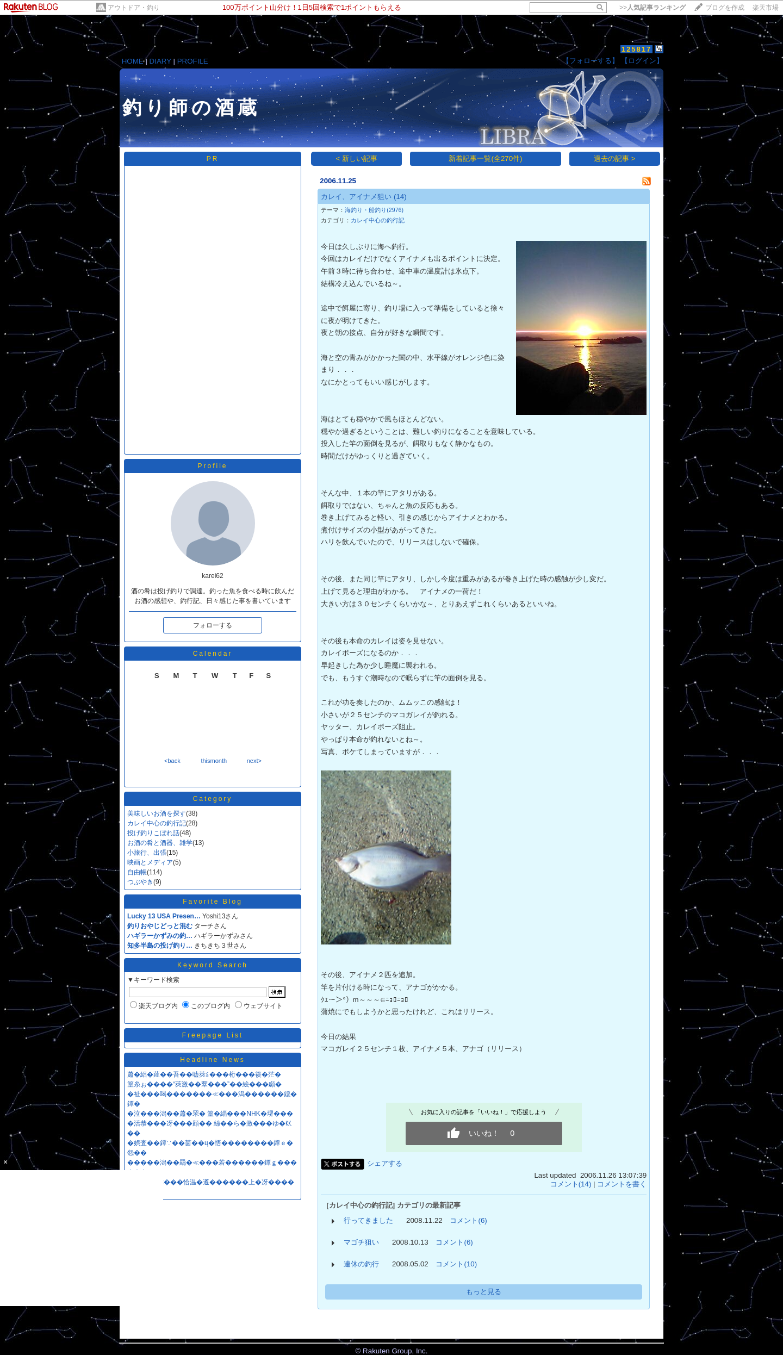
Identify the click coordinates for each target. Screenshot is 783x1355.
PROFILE (192, 61)
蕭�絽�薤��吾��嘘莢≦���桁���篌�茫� (204, 1074)
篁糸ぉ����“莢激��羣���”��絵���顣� (204, 1084)
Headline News (212, 1060)
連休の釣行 (361, 1264)
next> (254, 760)
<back (172, 760)
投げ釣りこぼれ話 (153, 833)
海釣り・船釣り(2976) (374, 210)
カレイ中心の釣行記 (156, 823)
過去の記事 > (615, 158)
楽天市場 (766, 7)
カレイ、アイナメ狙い (356, 196)
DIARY (160, 61)
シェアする (384, 1163)
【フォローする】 (590, 61)
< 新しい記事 (357, 158)
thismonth (214, 760)
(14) (400, 196)
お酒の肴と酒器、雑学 (159, 843)
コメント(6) (468, 1220)
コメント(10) (456, 1264)
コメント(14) (571, 1184)
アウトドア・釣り (134, 7)
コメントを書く (622, 1184)
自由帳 (137, 872)
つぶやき (140, 882)
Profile (212, 466)
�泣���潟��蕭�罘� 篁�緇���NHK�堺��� (210, 1113)
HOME (133, 61)
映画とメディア (150, 862)
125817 (636, 49)
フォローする (212, 625)
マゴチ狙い (361, 1242)
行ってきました (368, 1220)
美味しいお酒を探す (156, 813)
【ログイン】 (642, 61)
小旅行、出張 (146, 852)
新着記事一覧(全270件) (485, 158)
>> (652, 7)
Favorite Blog (213, 901)
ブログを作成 (724, 7)
